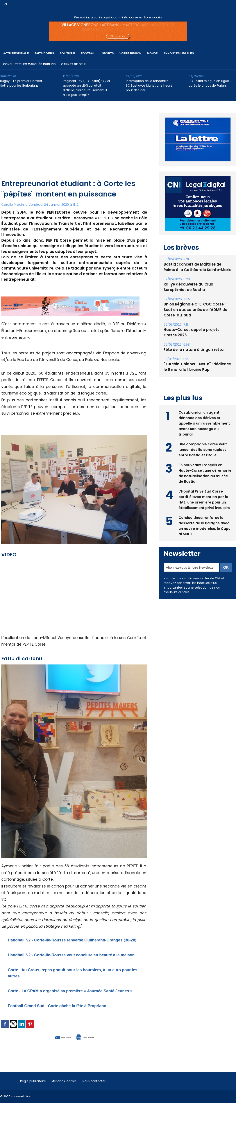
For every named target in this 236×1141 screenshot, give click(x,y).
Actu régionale (16, 53)
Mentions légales (71, 1098)
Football (88, 53)
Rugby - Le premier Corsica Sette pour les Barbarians (21, 83)
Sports (108, 53)
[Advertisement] (74, 145)
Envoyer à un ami (50, 1054)
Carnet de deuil (74, 64)
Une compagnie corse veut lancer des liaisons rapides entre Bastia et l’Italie (203, 449)
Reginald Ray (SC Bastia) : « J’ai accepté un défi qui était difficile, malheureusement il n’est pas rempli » (86, 88)
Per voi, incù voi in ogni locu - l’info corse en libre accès (118, 17)
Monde (152, 53)
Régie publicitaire (35, 1098)
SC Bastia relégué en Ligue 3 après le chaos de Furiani (210, 83)
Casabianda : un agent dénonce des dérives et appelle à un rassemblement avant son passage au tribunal (204, 422)
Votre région (130, 53)
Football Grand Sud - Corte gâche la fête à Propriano (73, 1024)
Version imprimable (97, 1054)
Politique (67, 53)
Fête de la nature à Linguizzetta (192, 349)
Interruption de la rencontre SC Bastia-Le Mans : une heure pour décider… (149, 85)
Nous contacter (106, 1098)
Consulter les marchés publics (29, 64)
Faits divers (44, 53)
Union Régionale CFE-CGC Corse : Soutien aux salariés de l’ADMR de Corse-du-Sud (194, 310)
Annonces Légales (178, 53)
